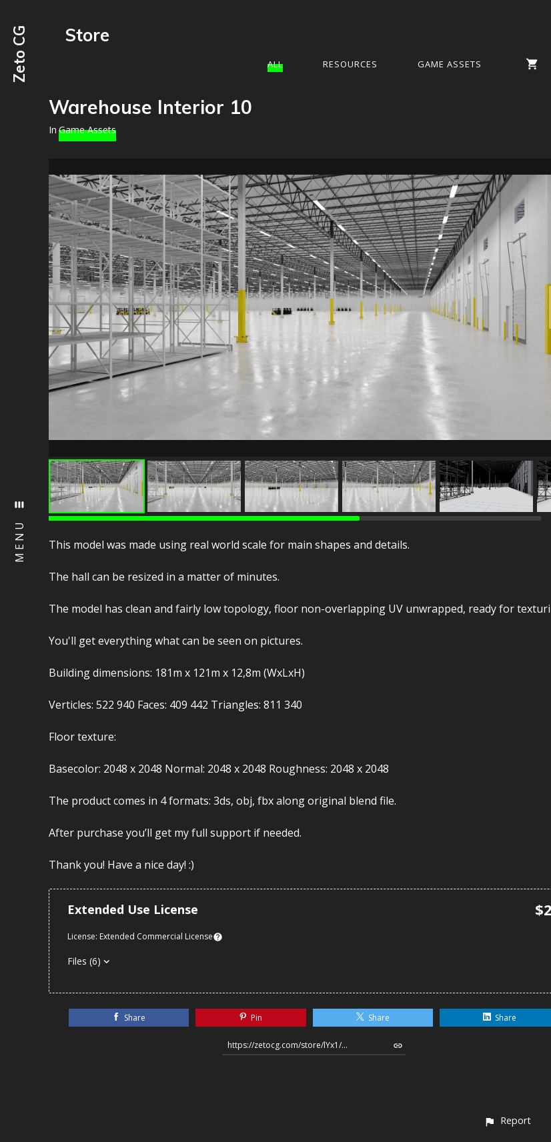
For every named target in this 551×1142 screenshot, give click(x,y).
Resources (350, 64)
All (275, 64)
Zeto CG (19, 54)
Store (87, 35)
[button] (507, 1120)
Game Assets (450, 64)
